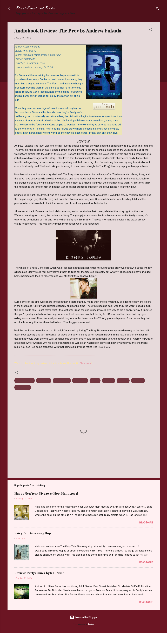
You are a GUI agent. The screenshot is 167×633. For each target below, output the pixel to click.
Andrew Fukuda (24, 380)
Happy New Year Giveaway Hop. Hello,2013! (46, 493)
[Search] (158, 9)
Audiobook (44, 380)
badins (91, 624)
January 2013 (61, 380)
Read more (146, 522)
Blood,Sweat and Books (35, 8)
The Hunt (108, 380)
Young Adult (23, 387)
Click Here (85, 363)
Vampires (137, 380)
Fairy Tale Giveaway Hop (32, 533)
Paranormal (80, 380)
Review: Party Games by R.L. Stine (39, 573)
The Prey (123, 380)
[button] (151, 30)
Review (95, 380)
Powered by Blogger (83, 617)
